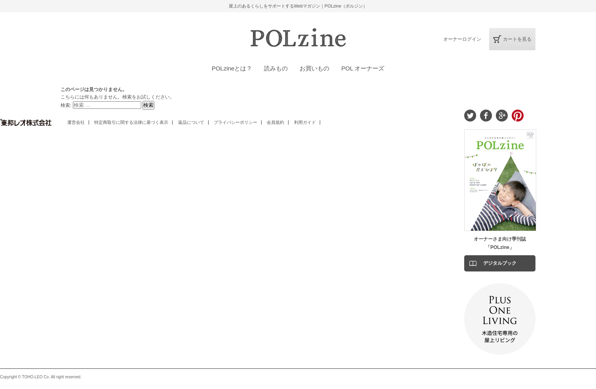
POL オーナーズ (362, 68)
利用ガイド (305, 122)
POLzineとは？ (232, 68)
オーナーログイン (462, 39)
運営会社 (76, 122)
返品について (191, 122)
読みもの (276, 68)
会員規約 (275, 122)
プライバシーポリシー (235, 122)
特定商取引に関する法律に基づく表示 (131, 122)
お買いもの (314, 68)
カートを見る (517, 39)
